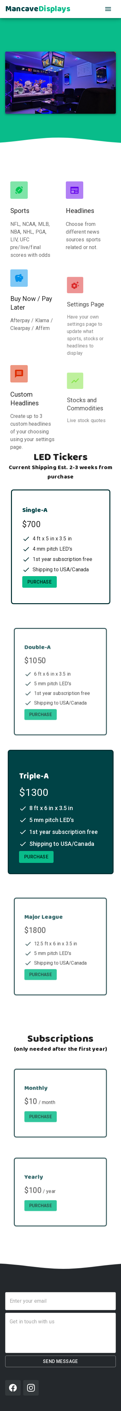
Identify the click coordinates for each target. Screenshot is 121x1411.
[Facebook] (13, 1388)
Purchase (40, 583)
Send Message (60, 1361)
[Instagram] (31, 1388)
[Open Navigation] (108, 9)
